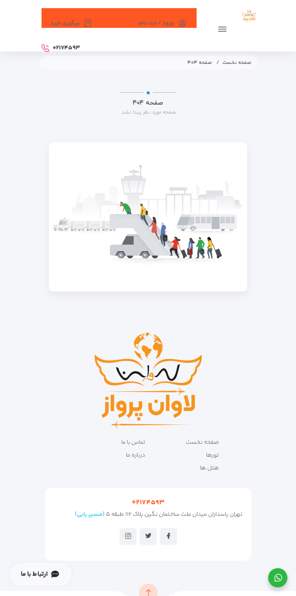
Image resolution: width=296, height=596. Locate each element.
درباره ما (135, 455)
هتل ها (209, 468)
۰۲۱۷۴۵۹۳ (148, 502)
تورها (212, 455)
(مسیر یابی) (90, 514)
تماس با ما (133, 442)
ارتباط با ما (40, 574)
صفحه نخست (236, 63)
